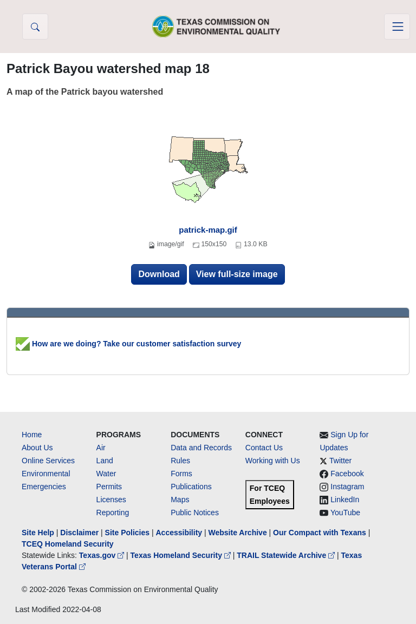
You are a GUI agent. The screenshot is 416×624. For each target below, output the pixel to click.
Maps (180, 499)
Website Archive (238, 532)
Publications (191, 486)
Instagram (347, 486)
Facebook (346, 473)
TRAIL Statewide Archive (287, 555)
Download (158, 274)
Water (106, 473)
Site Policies (127, 532)
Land (104, 460)
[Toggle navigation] (397, 27)
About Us (37, 447)
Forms (181, 473)
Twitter (340, 460)
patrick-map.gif (208, 229)
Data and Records (201, 447)
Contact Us (264, 447)
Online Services (48, 460)
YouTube (345, 512)
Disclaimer (79, 532)
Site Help (38, 532)
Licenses (111, 499)
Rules (180, 460)
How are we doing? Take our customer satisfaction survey (128, 343)
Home (32, 434)
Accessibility (179, 532)
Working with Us (272, 460)
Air (101, 447)
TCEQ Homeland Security (68, 544)
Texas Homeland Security (182, 555)
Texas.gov (102, 555)
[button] (35, 27)
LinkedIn (344, 499)
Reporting (112, 512)
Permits (109, 486)
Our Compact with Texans (319, 532)
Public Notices (195, 512)
